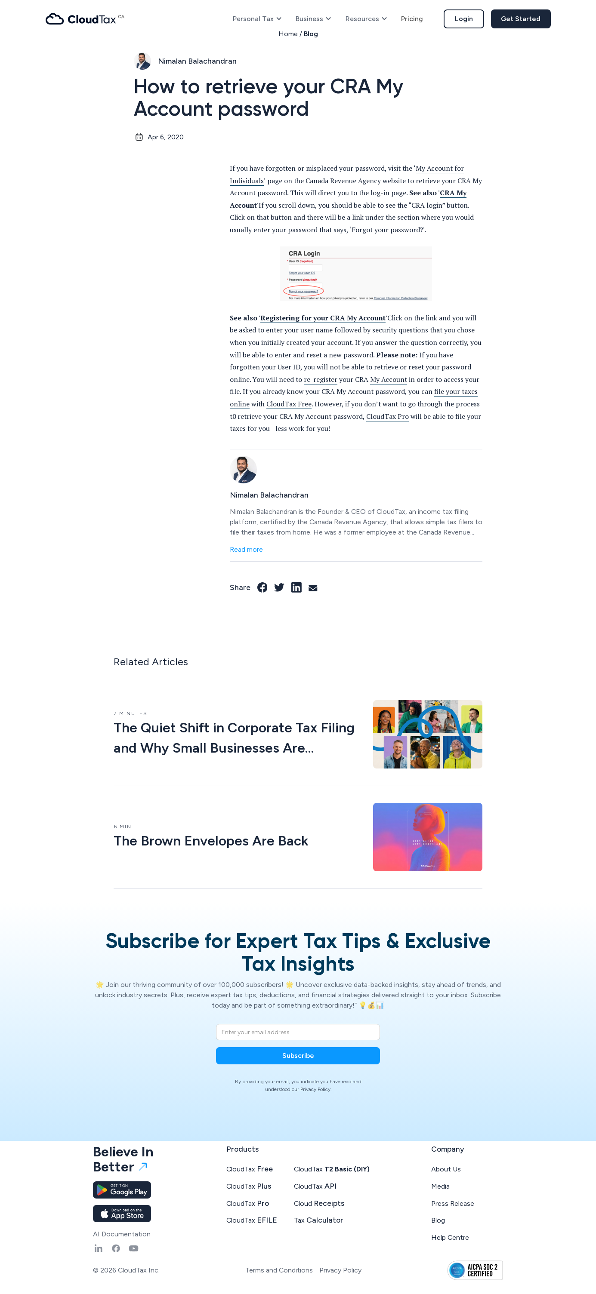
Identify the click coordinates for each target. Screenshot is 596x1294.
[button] (257, 19)
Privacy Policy (340, 1270)
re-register (320, 379)
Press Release (452, 1203)
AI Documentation (122, 1234)
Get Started (520, 19)
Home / (291, 34)
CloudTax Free (289, 404)
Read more (246, 549)
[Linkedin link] (98, 1248)
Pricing (412, 19)
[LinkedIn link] (296, 587)
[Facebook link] (262, 587)
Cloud (319, 1203)
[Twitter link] (279, 587)
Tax (318, 1219)
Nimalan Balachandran (197, 60)
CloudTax (249, 1168)
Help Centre (450, 1237)
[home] (85, 19)
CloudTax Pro (387, 416)
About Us (446, 1169)
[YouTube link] (133, 1248)
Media (440, 1186)
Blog (311, 34)
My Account (388, 379)
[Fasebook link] (116, 1248)
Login (464, 19)
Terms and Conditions (279, 1270)
